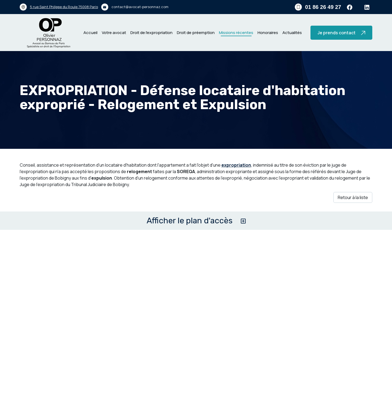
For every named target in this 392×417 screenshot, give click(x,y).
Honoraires (268, 32)
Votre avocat (114, 32)
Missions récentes (236, 32)
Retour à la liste (353, 197)
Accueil (90, 32)
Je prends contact (341, 33)
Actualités (292, 32)
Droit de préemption (196, 32)
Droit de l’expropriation (151, 32)
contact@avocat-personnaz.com (139, 6)
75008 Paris (64, 6)
